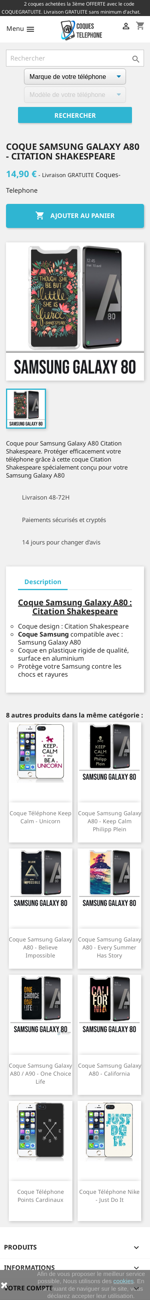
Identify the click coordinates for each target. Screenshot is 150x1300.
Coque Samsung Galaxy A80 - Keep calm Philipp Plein (109, 821)
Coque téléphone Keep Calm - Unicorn (41, 817)
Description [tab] (42, 581)
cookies (123, 1281)
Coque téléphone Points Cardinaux (40, 1195)
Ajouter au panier (75, 216)
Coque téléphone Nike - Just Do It (109, 1195)
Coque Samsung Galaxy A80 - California (109, 1069)
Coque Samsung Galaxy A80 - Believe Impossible (40, 947)
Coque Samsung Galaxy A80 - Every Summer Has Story (109, 947)
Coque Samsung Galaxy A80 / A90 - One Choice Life (40, 1073)
